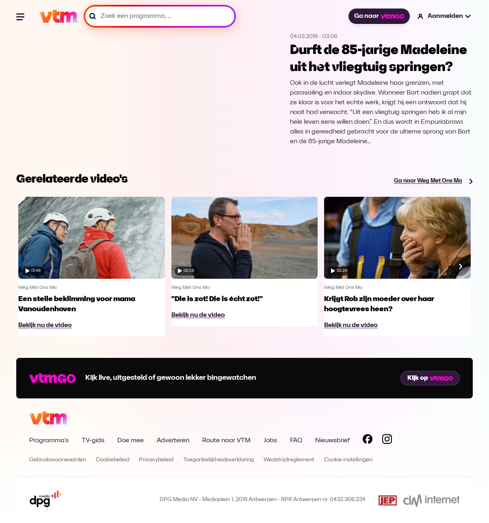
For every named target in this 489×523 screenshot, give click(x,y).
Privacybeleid (156, 460)
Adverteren (173, 440)
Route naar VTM (226, 440)
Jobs (270, 440)
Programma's (49, 440)
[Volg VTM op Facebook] (367, 440)
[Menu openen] (21, 16)
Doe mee (130, 440)
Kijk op (430, 378)
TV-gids (93, 440)
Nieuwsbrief (332, 440)
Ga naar (379, 16)
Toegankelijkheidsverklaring (218, 460)
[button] (444, 16)
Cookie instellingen (348, 460)
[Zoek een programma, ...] (159, 16)
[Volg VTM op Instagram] (387, 440)
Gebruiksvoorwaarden (57, 460)
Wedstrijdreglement (289, 460)
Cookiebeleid (112, 460)
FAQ (296, 440)
